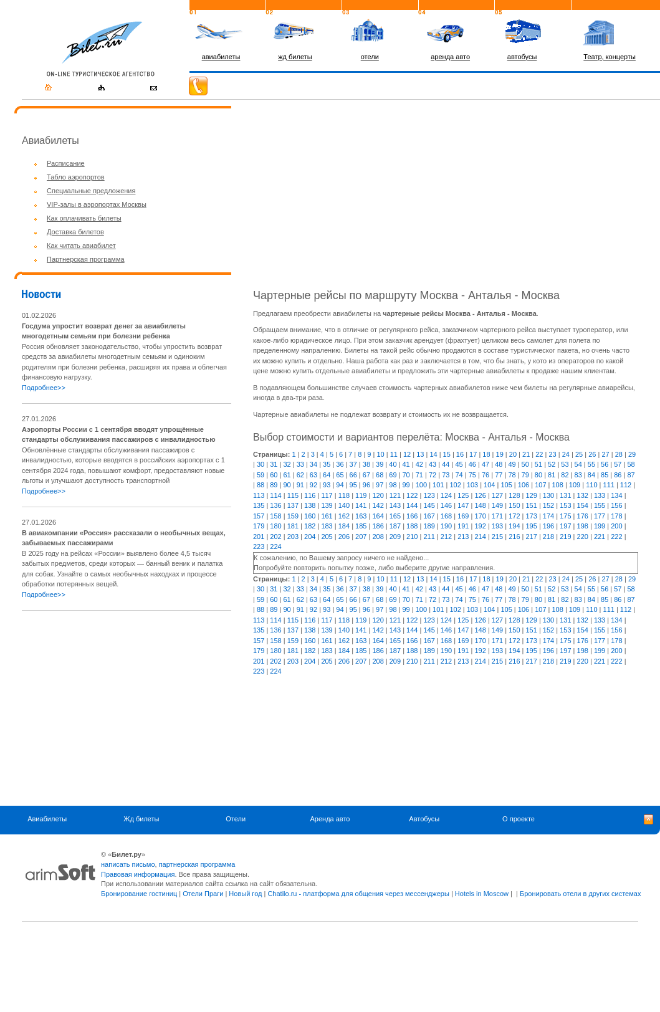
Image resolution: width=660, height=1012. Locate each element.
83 (578, 475)
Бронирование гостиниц (139, 893)
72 (432, 475)
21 (526, 454)
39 (379, 464)
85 (604, 475)
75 (472, 475)
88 (260, 485)
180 (275, 526)
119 (360, 495)
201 (258, 536)
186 (377, 526)
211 (428, 536)
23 (552, 454)
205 (326, 536)
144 (412, 505)
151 (531, 505)
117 (326, 495)
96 (366, 485)
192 (479, 526)
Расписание (66, 163)
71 (419, 475)
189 (428, 526)
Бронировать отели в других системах (580, 893)
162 (344, 516)
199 (599, 526)
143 (395, 505)
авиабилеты (221, 56)
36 (339, 464)
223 (258, 546)
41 (406, 464)
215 (497, 536)
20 (513, 454)
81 (551, 475)
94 (339, 485)
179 (258, 526)
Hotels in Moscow (482, 893)
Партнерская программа (86, 259)
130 (548, 495)
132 (582, 495)
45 (458, 464)
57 (617, 464)
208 (377, 536)
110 (591, 485)
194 (514, 526)
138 (309, 505)
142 (377, 505)
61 (286, 475)
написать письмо (128, 864)
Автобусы (424, 819)
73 (445, 475)
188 (412, 526)
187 (395, 526)
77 (498, 475)
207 (360, 536)
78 (511, 475)
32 (286, 464)
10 (380, 454)
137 (293, 505)
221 (599, 536)
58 (630, 464)
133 (599, 495)
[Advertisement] (126, 708)
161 (326, 516)
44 (445, 464)
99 (406, 485)
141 (360, 505)
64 (326, 475)
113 (258, 495)
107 (540, 485)
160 (309, 516)
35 (326, 464)
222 (616, 536)
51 (538, 464)
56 (604, 464)
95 (353, 485)
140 (344, 505)
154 (582, 505)
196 (548, 526)
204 (309, 536)
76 (485, 475)
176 (582, 516)
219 (565, 536)
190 (446, 526)
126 (479, 495)
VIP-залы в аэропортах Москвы (96, 204)
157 (258, 516)
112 (625, 485)
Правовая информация (138, 874)
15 (447, 454)
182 (309, 526)
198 (582, 526)
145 (428, 505)
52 (551, 464)
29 (632, 454)
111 (609, 485)
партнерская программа (197, 864)
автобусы (522, 56)
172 (514, 516)
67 (366, 475)
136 (275, 505)
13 (420, 454)
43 (432, 464)
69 (392, 475)
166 (412, 516)
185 (360, 526)
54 (578, 464)
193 (497, 526)
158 (275, 516)
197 (565, 526)
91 (300, 485)
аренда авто (450, 56)
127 (497, 495)
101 (438, 485)
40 (392, 464)
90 (286, 485)
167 (428, 516)
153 (565, 505)
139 (326, 505)
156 (616, 505)
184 (344, 526)
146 (446, 505)
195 (531, 526)
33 (300, 464)
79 (525, 475)
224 (275, 546)
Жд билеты (141, 819)
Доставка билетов (75, 232)
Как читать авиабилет (81, 245)
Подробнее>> (43, 387)
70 (406, 475)
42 (419, 464)
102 (455, 485)
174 (548, 516)
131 (565, 495)
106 (523, 485)
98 (392, 485)
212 (446, 536)
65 (339, 475)
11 (394, 454)
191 (463, 526)
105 (506, 485)
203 (293, 536)
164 (377, 516)
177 (599, 516)
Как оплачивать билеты (84, 218)
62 (300, 475)
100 (421, 485)
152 (548, 505)
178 (616, 516)
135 (258, 505)
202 (275, 536)
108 (557, 485)
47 (485, 464)
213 (463, 536)
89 (273, 485)
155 (599, 505)
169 (463, 516)
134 (616, 495)
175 (565, 516)
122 (412, 495)
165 (395, 516)
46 (472, 464)
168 (446, 516)
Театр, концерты (609, 56)
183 (326, 526)
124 (446, 495)
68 (379, 475)
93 (326, 485)
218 (548, 536)
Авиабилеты (47, 819)
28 (619, 454)
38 (366, 464)
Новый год (245, 893)
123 (428, 495)
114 (275, 495)
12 (407, 454)
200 (616, 526)
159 (293, 516)
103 (472, 485)
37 (353, 464)
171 (497, 516)
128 (514, 495)
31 (273, 464)
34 (313, 464)
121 (395, 495)
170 (479, 516)
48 (498, 464)
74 (458, 475)
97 (379, 485)
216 (514, 536)
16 (460, 454)
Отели (236, 819)
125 (463, 495)
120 (377, 495)
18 (486, 454)
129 (531, 495)
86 (617, 475)
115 (293, 495)
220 (582, 536)
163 (360, 516)
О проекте (518, 819)
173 (531, 516)
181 (293, 526)
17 (473, 454)
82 (564, 475)
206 (344, 536)
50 (525, 464)
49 (511, 464)
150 (514, 505)
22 (539, 454)
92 (313, 485)
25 (579, 454)
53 (564, 464)
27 (605, 454)
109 (574, 485)
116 (309, 495)
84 (591, 475)
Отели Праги (203, 893)
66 (353, 475)
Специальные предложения (91, 190)
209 (395, 536)
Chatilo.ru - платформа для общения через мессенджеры (358, 893)
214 (479, 536)
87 (630, 475)
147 (463, 505)
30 (260, 464)
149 (497, 505)
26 (592, 454)
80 (538, 475)
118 (344, 495)
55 (591, 464)
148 (479, 505)
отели (370, 56)
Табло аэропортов (76, 177)
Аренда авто (330, 819)
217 (531, 536)
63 (313, 475)
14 (433, 454)
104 (489, 485)
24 (566, 454)
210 (412, 536)
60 (273, 475)
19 (500, 454)
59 (260, 475)
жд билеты (295, 56)
